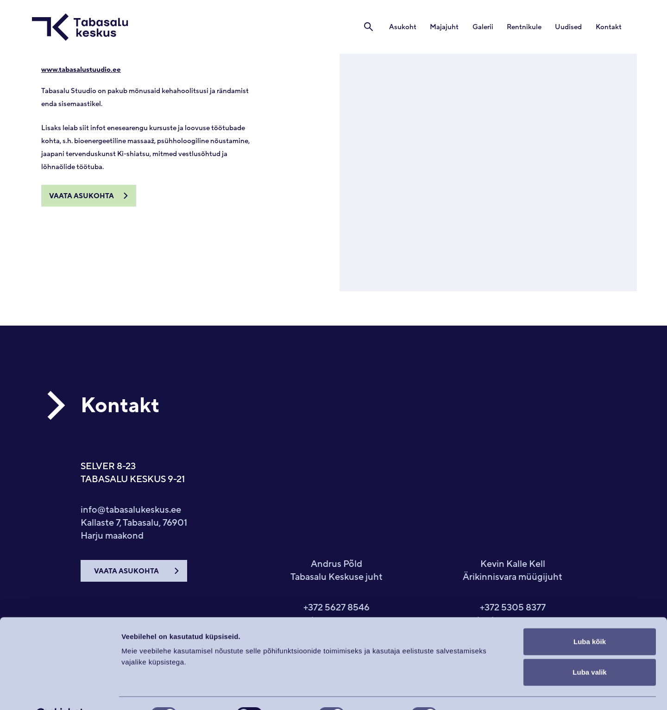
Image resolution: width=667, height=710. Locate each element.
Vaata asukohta (81, 196)
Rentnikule (526, 27)
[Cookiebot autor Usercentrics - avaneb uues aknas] (60, 692)
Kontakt (609, 27)
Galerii (485, 27)
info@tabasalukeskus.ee (131, 510)
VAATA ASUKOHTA (126, 571)
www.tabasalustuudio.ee (81, 69)
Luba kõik (589, 618)
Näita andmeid (478, 692)
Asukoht (406, 27)
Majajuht (447, 27)
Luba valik (589, 649)
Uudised (569, 27)
